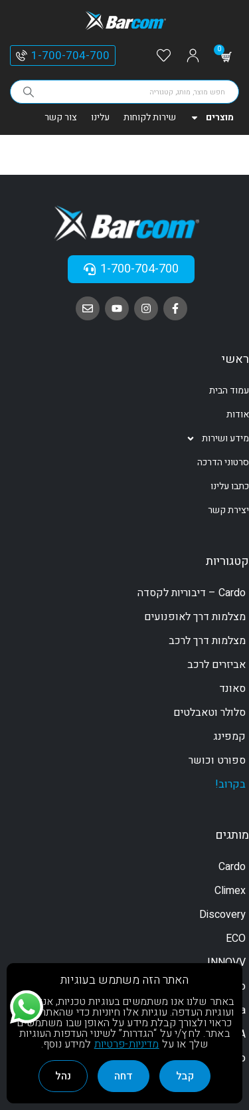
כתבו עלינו (229, 486)
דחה (123, 1076)
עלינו (100, 117)
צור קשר (60, 117)
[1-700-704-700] (21, 55)
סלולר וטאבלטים (209, 713)
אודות (237, 414)
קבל (185, 1076)
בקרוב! (230, 784)
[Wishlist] (164, 56)
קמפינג (229, 736)
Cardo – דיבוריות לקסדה (191, 593)
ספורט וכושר (217, 760)
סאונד (232, 689)
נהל (63, 1076)
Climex (230, 891)
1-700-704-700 (70, 55)
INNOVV (226, 962)
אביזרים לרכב (216, 665)
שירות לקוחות (150, 117)
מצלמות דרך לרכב (207, 641)
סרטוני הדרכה (223, 462)
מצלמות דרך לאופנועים (195, 617)
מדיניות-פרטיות (126, 1044)
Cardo (232, 867)
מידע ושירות (217, 438)
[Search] (28, 91)
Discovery (222, 915)
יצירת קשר (228, 510)
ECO (236, 938)
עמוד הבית (229, 390)
